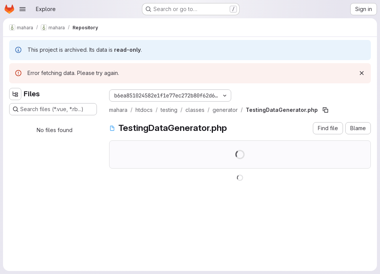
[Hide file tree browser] (15, 94)
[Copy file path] (325, 110)
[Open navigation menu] (22, 9)
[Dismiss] (361, 73)
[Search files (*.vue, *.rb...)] (53, 109)
